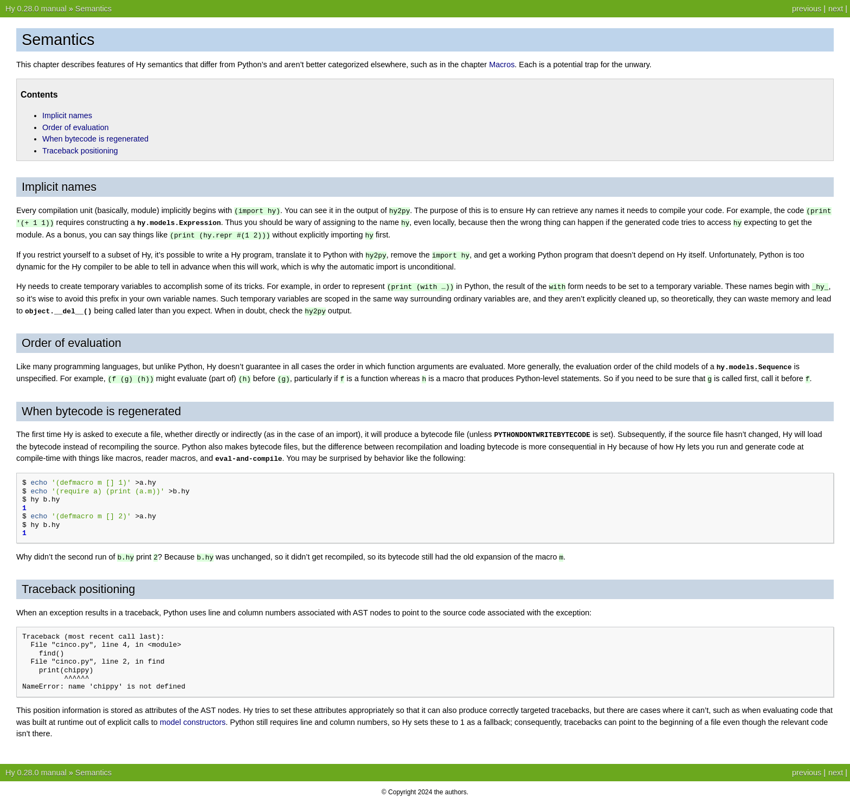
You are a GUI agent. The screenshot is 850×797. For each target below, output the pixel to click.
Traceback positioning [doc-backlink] (78, 583)
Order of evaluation (75, 127)
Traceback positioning (80, 150)
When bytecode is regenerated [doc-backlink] (101, 407)
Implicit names (67, 115)
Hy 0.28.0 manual (36, 8)
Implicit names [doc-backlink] (59, 187)
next (835, 8)
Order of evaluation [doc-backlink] (71, 339)
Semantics (93, 8)
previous (806, 8)
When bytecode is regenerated (95, 138)
